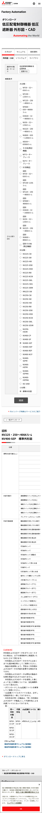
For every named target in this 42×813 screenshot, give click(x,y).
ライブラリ (33, 58)
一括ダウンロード (13, 420)
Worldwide (34, 3)
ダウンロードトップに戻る (14, 756)
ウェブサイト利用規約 (14, 803)
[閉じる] (39, 784)
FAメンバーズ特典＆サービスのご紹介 (25, 411)
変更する (24, 71)
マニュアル (20, 51)
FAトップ (5, 770)
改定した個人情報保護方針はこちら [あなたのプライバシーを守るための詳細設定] (27, 792)
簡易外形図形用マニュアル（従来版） (17, 744)
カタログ (8, 51)
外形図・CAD (8, 58)
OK (21, 809)
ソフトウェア (21, 58)
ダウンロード (16, 770)
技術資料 (33, 51)
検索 (21, 400)
